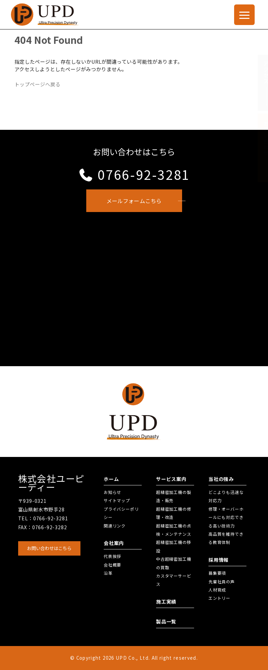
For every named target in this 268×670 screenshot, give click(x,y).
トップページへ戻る (37, 84)
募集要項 (217, 573)
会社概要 (112, 565)
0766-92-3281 (134, 174)
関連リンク (115, 526)
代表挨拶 (112, 556)
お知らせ (112, 492)
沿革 (108, 573)
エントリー (219, 598)
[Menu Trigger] (244, 14)
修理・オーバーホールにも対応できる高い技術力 (225, 517)
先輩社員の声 (221, 581)
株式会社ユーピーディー (51, 483)
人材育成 (217, 590)
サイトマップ (117, 500)
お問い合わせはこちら (49, 548)
